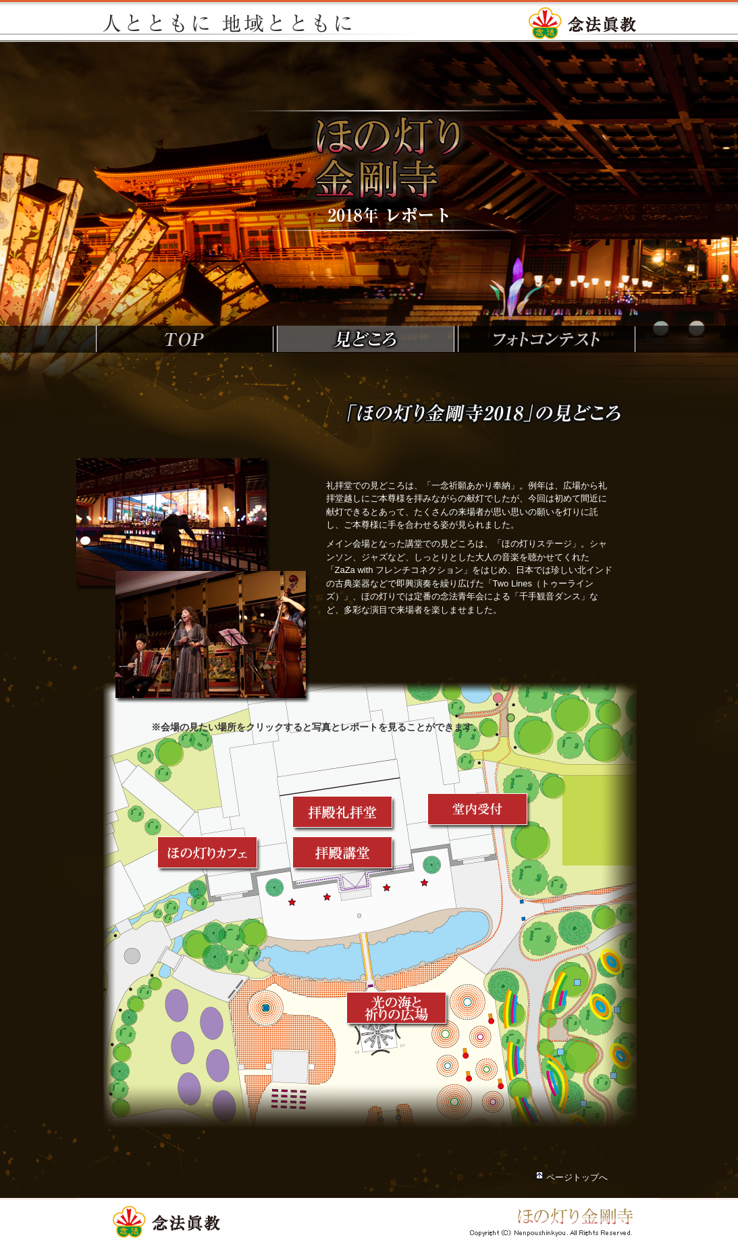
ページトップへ (577, 1177)
